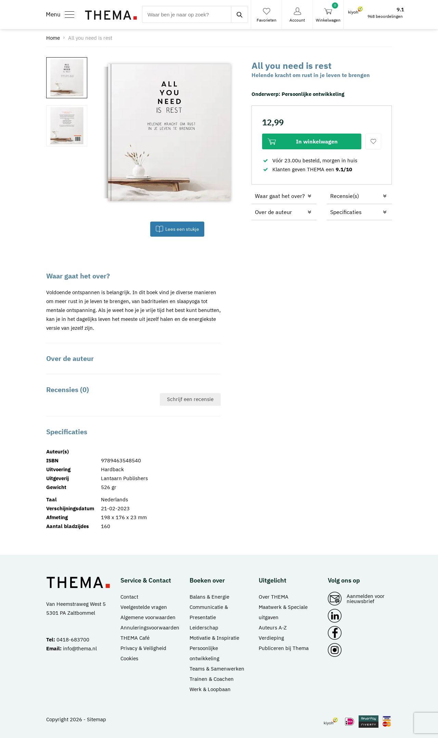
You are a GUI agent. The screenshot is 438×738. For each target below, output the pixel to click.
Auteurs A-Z (273, 627)
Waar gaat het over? (280, 195)
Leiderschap (204, 627)
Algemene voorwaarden (148, 617)
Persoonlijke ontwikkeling (313, 94)
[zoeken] (239, 14)
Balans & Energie (209, 596)
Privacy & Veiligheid (143, 648)
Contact (129, 596)
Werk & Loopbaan (210, 689)
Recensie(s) (344, 195)
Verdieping (271, 638)
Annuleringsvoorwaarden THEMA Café (149, 632)
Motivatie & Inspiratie (214, 638)
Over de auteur (273, 212)
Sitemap (96, 719)
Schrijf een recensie (190, 399)
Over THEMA (273, 596)
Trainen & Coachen (212, 679)
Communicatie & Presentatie (209, 612)
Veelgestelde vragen (143, 607)
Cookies (129, 658)
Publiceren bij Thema (284, 648)
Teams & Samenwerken (217, 668)
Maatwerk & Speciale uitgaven (283, 612)
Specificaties (346, 212)
